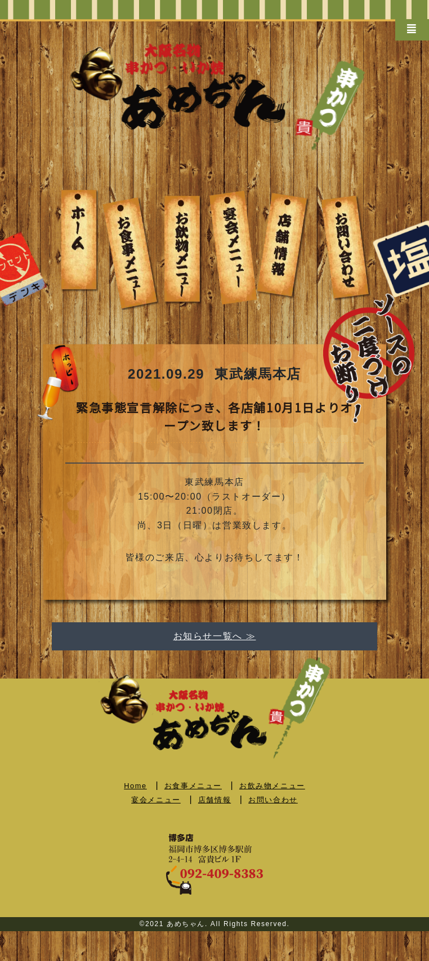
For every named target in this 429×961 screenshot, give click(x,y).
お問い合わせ (273, 800)
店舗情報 (214, 800)
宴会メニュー (156, 800)
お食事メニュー (193, 786)
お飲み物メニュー (272, 786)
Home (135, 786)
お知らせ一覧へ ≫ (214, 636)
